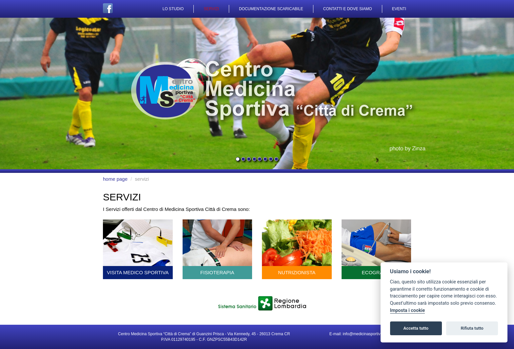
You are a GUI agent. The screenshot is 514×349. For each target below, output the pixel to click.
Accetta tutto (416, 328)
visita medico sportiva (138, 247)
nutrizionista (297, 247)
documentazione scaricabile (271, 9)
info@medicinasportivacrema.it (370, 334)
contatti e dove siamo (347, 9)
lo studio (173, 9)
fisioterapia (217, 247)
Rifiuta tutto (472, 328)
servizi (211, 9)
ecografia (376, 247)
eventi (399, 9)
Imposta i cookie (407, 310)
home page (115, 179)
